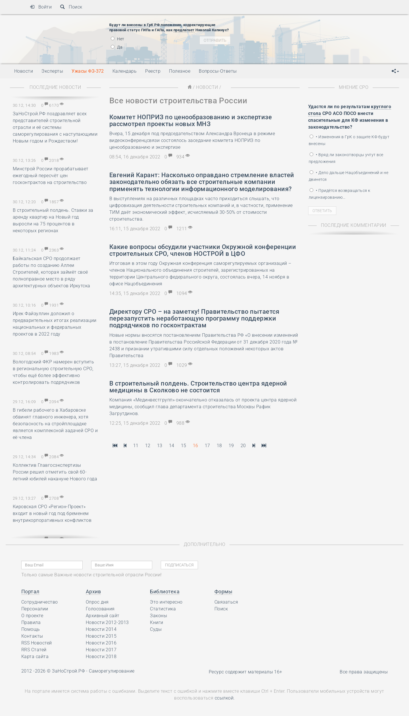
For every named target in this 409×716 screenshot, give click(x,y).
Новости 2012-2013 (107, 622)
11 (136, 445)
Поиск (71, 7)
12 (148, 445)
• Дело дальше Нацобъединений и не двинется (348, 176)
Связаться (226, 602)
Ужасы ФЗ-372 (88, 71)
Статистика (163, 609)
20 (243, 445)
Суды (156, 629)
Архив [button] (93, 591)
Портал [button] (30, 591)
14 (171, 445)
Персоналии (34, 609)
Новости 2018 (101, 656)
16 (195, 445)
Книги (156, 622)
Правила (31, 622)
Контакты (32, 636)
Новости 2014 (101, 629)
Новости (207, 87)
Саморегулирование (111, 671)
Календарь (124, 71)
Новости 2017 (101, 649)
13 (159, 445)
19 (231, 445)
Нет (117, 39)
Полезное (179, 71)
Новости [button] (23, 71)
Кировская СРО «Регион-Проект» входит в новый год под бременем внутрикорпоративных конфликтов (52, 513)
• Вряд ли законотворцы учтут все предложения (346, 158)
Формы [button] (223, 591)
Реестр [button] (152, 71)
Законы (158, 615)
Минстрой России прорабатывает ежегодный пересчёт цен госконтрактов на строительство (51, 175)
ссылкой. (225, 698)
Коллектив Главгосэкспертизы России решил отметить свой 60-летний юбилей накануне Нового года (55, 471)
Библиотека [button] (165, 591)
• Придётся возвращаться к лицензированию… (339, 194)
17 (207, 445)
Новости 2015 (101, 636)
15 (183, 445)
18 (219, 445)
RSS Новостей (36, 643)
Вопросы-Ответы (218, 71)
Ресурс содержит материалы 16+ (245, 672)
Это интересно (166, 602)
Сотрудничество (39, 602)
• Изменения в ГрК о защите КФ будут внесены (349, 140)
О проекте (32, 615)
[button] (395, 71)
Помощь (30, 629)
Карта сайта (35, 656)
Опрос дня (97, 602)
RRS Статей (34, 649)
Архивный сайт (103, 615)
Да (116, 47)
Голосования (100, 609)
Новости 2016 (101, 643)
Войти (41, 7)
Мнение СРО (354, 87)
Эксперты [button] (52, 71)
